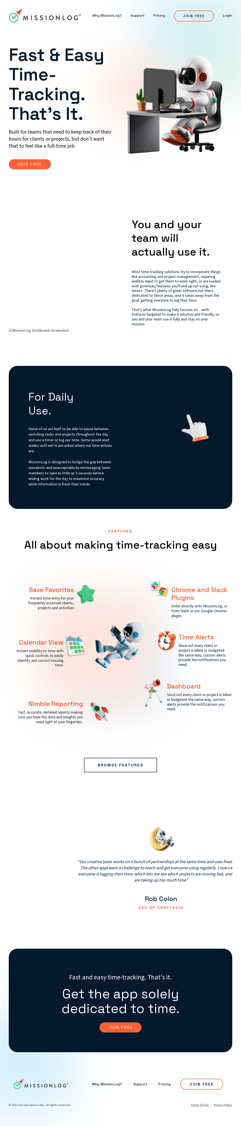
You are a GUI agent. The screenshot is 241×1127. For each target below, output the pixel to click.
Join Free (194, 16)
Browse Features (120, 764)
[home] (45, 16)
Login (227, 15)
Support (138, 15)
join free (120, 1027)
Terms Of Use (200, 1105)
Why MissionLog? (107, 15)
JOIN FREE (29, 164)
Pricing (159, 15)
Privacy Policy (223, 1105)
